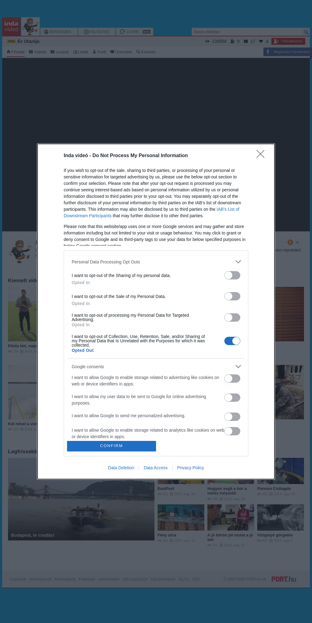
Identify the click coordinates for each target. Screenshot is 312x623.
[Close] (262, 156)
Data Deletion (121, 467)
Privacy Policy (190, 467)
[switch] (232, 275)
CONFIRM (111, 446)
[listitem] (156, 262)
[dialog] (156, 311)
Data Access (156, 467)
